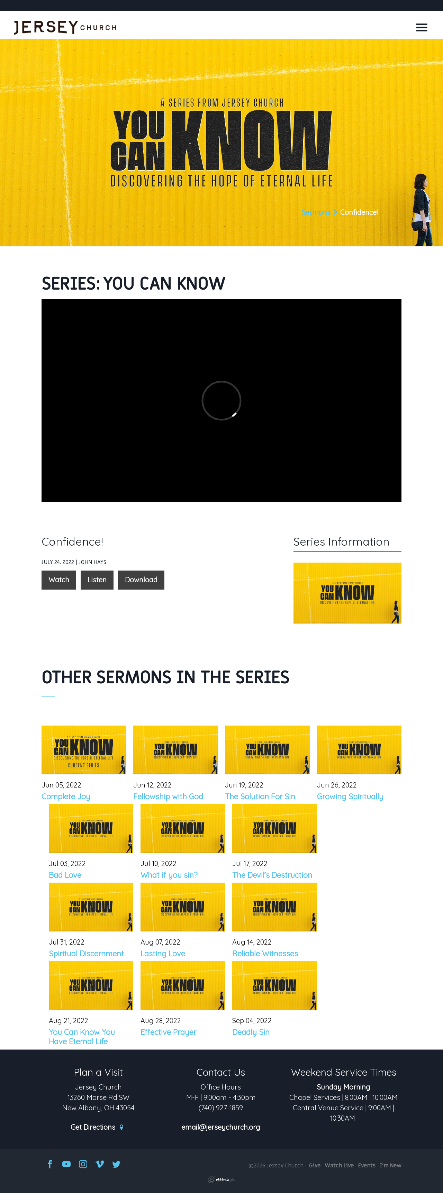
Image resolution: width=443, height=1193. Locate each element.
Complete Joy (66, 796)
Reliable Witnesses (265, 953)
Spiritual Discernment (86, 953)
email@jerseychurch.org (220, 1127)
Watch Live (339, 1165)
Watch (58, 579)
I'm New (390, 1165)
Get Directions (98, 1127)
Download (141, 579)
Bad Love (65, 875)
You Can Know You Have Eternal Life (82, 1036)
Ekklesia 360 (221, 1179)
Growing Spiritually (350, 796)
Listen (97, 579)
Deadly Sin (251, 1032)
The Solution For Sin (260, 796)
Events (367, 1165)
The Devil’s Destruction (272, 875)
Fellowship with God (168, 796)
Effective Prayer (168, 1032)
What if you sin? (169, 875)
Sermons (316, 212)
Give (314, 1165)
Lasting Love (163, 953)
